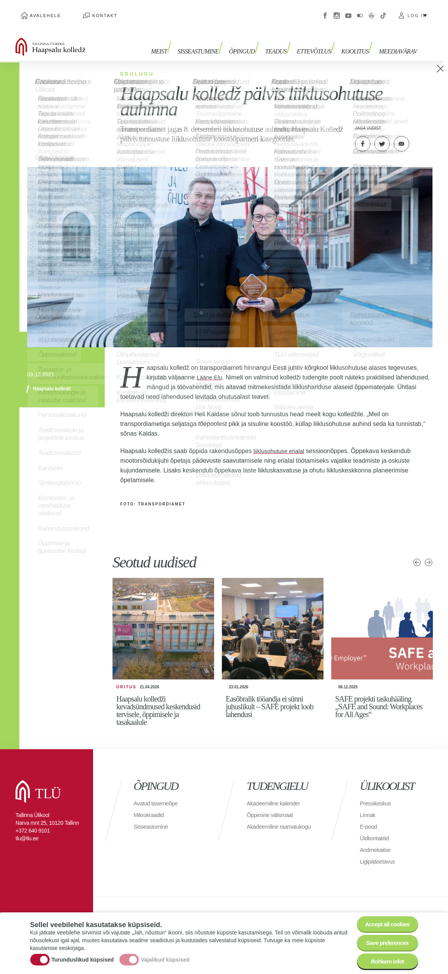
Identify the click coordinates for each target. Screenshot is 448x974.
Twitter (382, 135)
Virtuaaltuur (371, 12)
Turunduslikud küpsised (83, 956)
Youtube (348, 12)
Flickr (360, 12)
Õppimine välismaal (272, 806)
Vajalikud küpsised (165, 956)
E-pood (369, 818)
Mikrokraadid (150, 806)
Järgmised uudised (428, 554)
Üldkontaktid (376, 830)
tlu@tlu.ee (27, 830)
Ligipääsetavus (379, 853)
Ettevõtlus (319, 41)
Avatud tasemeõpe (157, 795)
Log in (417, 11)
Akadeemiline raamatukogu (264, 822)
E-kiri (401, 135)
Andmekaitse (377, 841)
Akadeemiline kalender (276, 795)
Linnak (368, 806)
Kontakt (89, 11)
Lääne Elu (211, 369)
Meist (175, 41)
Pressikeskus (377, 795)
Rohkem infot (384, 960)
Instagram (337, 12)
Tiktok (383, 12)
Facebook (325, 12)
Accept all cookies (384, 917)
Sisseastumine (211, 41)
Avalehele (40, 11)
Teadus (283, 41)
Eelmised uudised (417, 554)
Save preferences (384, 939)
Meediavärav (398, 41)
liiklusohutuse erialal (281, 443)
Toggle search (436, 38)
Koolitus (357, 41)
